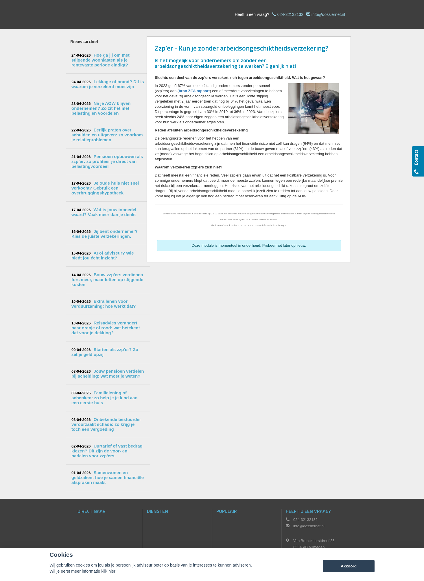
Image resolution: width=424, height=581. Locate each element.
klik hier (108, 571)
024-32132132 (290, 14)
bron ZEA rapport (194, 91)
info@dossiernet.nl (328, 14)
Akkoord (349, 566)
